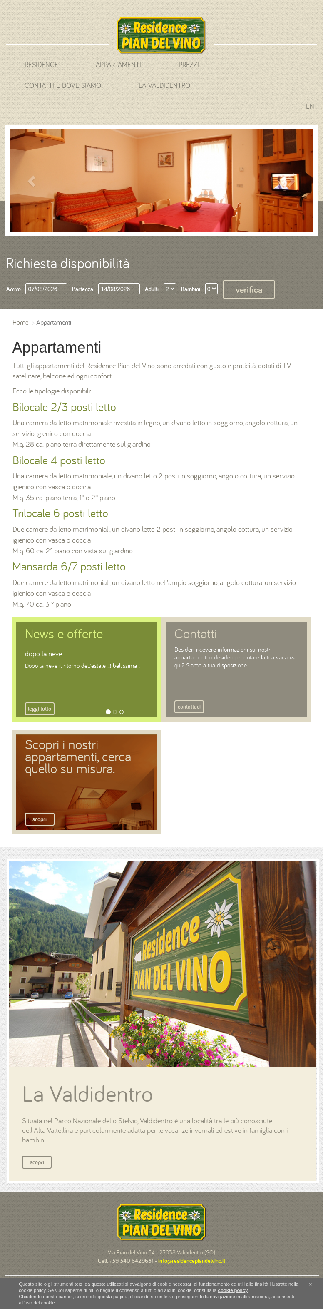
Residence (41, 64)
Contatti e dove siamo (63, 85)
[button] (32, 180)
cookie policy (233, 1290)
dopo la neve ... (47, 653)
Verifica (249, 289)
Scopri (39, 819)
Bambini (190, 289)
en (310, 106)
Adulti (152, 289)
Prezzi (189, 64)
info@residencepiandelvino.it (191, 1260)
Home (20, 322)
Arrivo (13, 289)
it (300, 106)
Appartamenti (118, 64)
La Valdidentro (164, 85)
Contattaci (189, 706)
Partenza (82, 289)
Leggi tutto (39, 708)
